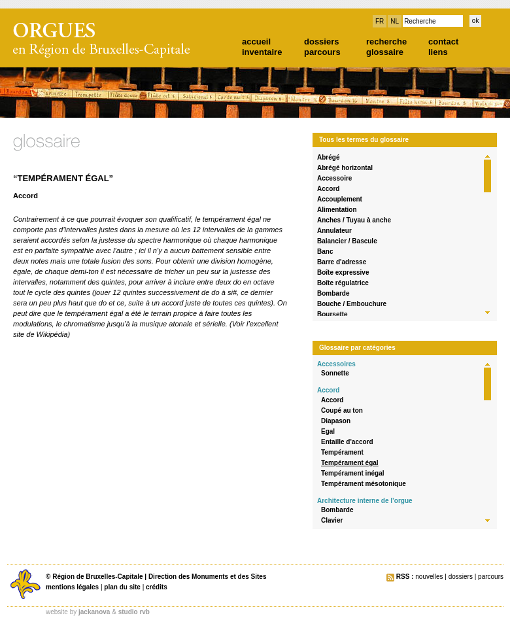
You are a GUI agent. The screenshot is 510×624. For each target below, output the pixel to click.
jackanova (94, 611)
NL (394, 21)
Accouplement (339, 199)
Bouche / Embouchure (351, 303)
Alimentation (337, 209)
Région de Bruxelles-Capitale (97, 576)
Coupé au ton (342, 410)
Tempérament (342, 452)
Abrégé (328, 157)
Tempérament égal (350, 462)
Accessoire (334, 178)
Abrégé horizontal (345, 167)
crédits (156, 587)
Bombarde (333, 293)
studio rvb (134, 611)
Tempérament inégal (352, 473)
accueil (256, 41)
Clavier (332, 520)
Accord (328, 188)
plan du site (122, 587)
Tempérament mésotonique (363, 483)
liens (438, 52)
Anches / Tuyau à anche (354, 220)
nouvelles (429, 576)
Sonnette (335, 373)
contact (443, 41)
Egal (328, 431)
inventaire (262, 52)
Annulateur (334, 230)
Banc (325, 251)
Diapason (335, 421)
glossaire (384, 52)
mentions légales (72, 587)
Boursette (332, 314)
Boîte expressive (343, 272)
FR (379, 21)
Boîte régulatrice (343, 282)
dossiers (321, 41)
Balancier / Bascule (347, 241)
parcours (322, 52)
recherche (386, 41)
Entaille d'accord (347, 441)
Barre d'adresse (341, 262)
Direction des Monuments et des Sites (207, 576)
